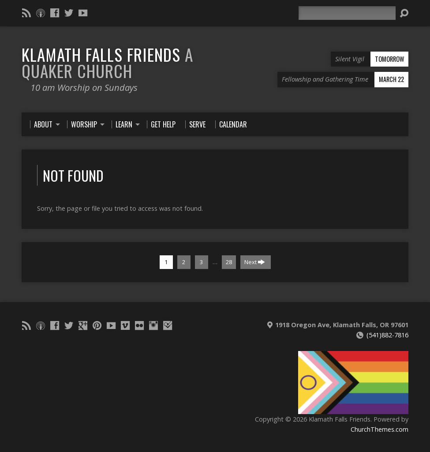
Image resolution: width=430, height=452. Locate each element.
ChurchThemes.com (379, 429)
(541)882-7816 (387, 335)
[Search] (347, 13)
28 (229, 262)
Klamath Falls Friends (107, 62)
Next (254, 262)
